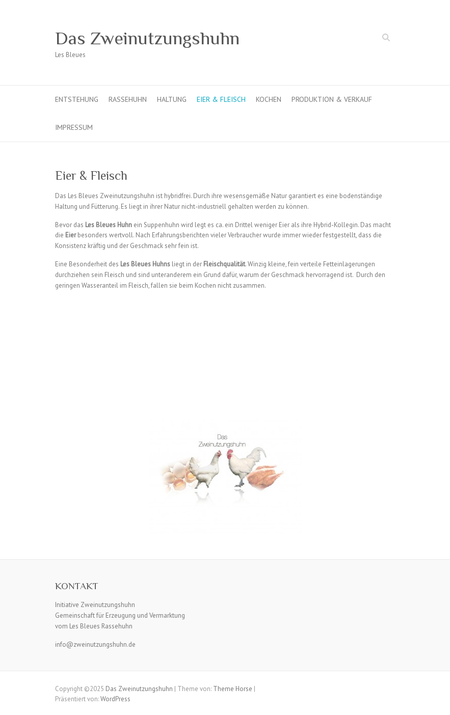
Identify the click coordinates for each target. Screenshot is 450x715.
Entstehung (76, 99)
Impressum (74, 127)
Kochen (268, 99)
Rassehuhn (128, 99)
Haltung (172, 99)
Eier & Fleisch (221, 99)
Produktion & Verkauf (332, 99)
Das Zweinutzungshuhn (147, 38)
